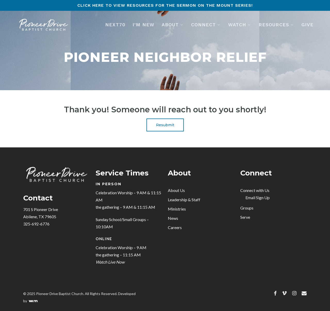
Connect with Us (254, 190)
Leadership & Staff (184, 199)
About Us (176, 190)
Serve (245, 217)
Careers (175, 227)
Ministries (177, 208)
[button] (165, 125)
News (173, 218)
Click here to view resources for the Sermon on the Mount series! (165, 5)
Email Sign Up (257, 197)
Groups (246, 207)
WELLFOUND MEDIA (33, 301)
